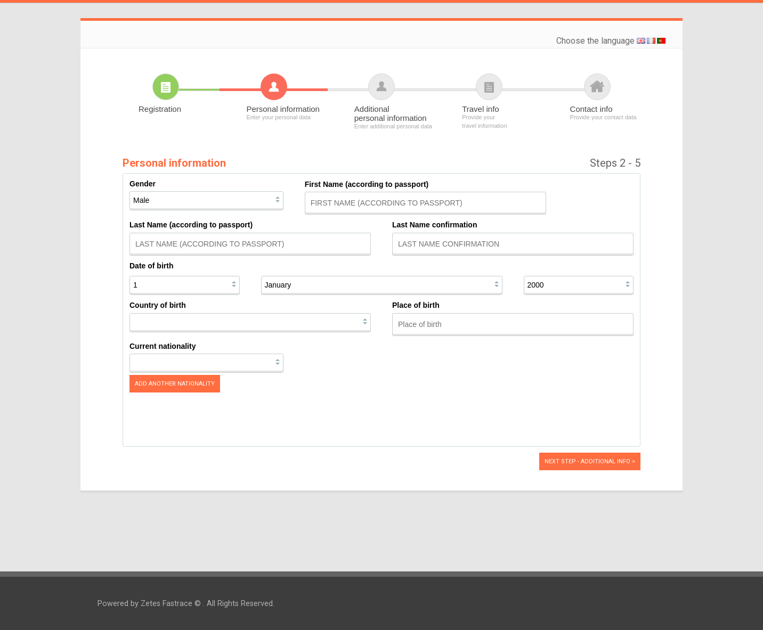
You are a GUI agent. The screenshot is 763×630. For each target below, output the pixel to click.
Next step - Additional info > (590, 461)
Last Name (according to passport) (191, 224)
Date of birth (151, 265)
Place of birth (416, 305)
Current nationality (162, 346)
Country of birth (157, 305)
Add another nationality (175, 383)
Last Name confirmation (434, 224)
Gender (142, 183)
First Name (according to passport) (367, 184)
